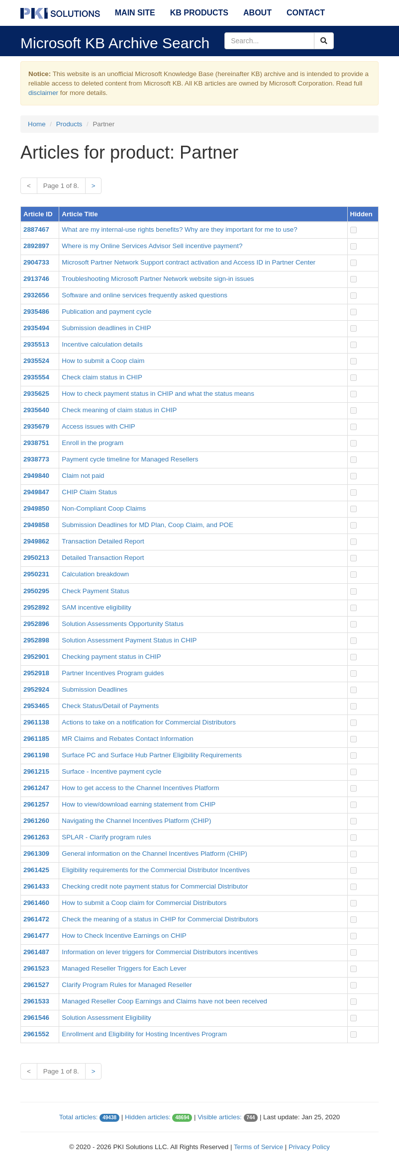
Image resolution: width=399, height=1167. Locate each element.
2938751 (36, 443)
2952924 (36, 689)
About (257, 12)
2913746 (36, 278)
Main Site (135, 12)
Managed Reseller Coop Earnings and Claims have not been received (164, 1001)
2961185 (36, 738)
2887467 (36, 229)
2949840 (36, 475)
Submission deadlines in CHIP (106, 328)
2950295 (36, 591)
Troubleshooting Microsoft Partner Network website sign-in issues (158, 278)
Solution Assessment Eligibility (106, 1017)
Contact (306, 12)
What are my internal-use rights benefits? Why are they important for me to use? (179, 229)
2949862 (36, 541)
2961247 (36, 788)
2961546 (36, 1017)
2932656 (36, 295)
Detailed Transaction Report (103, 557)
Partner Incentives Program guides (113, 673)
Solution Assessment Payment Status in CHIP (129, 640)
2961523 (36, 968)
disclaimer (43, 92)
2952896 (36, 624)
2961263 (36, 837)
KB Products (199, 12)
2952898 (36, 640)
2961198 (36, 755)
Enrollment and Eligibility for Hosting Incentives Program (144, 1034)
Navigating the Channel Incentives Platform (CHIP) (136, 820)
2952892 (36, 607)
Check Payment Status (95, 591)
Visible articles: (220, 1117)
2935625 (36, 393)
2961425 (36, 870)
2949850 (36, 508)
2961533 (36, 1001)
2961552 (36, 1034)
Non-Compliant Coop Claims (104, 508)
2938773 (36, 459)
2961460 (36, 902)
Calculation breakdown (95, 574)
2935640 (36, 410)
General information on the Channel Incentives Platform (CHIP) (154, 853)
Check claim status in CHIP (102, 377)
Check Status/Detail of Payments (110, 706)
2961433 (36, 886)
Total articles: (78, 1117)
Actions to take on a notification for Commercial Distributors (149, 722)
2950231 (36, 574)
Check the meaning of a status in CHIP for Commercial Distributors (160, 919)
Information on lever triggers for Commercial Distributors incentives (160, 952)
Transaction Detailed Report (103, 541)
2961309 (36, 853)
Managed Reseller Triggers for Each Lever (124, 968)
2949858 (36, 525)
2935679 (36, 426)
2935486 (36, 311)
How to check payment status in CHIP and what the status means (158, 393)
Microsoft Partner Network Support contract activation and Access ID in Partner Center (188, 262)
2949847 (36, 492)
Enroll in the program (92, 443)
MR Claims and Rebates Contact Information (127, 738)
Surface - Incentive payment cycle (111, 771)
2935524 (36, 360)
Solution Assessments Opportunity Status (122, 624)
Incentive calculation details (102, 344)
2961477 (36, 935)
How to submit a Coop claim (103, 360)
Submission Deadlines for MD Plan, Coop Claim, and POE (147, 525)
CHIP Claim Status (89, 492)
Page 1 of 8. (61, 185)
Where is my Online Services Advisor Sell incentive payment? (152, 246)
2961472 (36, 919)
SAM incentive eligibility (96, 607)
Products (69, 124)
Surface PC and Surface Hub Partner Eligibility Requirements (152, 755)
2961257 (36, 804)
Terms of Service (258, 1147)
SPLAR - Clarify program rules (106, 837)
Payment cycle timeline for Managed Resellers (130, 459)
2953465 (36, 706)
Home (37, 124)
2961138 (36, 722)
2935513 (36, 344)
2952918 (36, 673)
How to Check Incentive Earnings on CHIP (124, 935)
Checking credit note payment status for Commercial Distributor (155, 886)
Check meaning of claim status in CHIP (119, 410)
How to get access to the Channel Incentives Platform (140, 788)
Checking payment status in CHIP (111, 656)
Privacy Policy (309, 1147)
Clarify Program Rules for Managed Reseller (127, 984)
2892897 (36, 246)
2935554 (36, 377)
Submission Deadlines (94, 689)
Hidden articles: (148, 1117)
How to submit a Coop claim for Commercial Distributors (144, 902)
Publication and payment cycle (106, 311)
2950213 (36, 557)
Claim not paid (83, 475)
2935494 (36, 328)
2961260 (36, 820)
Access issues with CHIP (98, 426)
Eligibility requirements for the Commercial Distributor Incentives (156, 870)
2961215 (36, 771)
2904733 (36, 262)
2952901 (36, 656)
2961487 (36, 952)
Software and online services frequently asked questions (144, 295)
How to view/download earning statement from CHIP (138, 804)
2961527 (36, 984)
